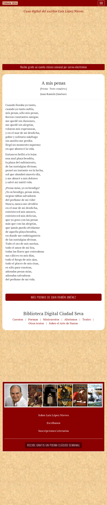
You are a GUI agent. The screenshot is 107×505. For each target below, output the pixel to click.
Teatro (86, 319)
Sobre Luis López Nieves (53, 415)
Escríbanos (53, 423)
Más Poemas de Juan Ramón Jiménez (53, 297)
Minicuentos (51, 319)
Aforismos (70, 319)
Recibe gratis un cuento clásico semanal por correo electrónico (53, 67)
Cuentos (18, 319)
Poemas (33, 319)
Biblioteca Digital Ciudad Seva (53, 313)
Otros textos (36, 323)
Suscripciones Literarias (53, 431)
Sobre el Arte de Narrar (63, 323)
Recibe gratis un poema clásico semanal (53, 445)
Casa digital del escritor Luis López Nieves (54, 11)
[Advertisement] (53, 38)
